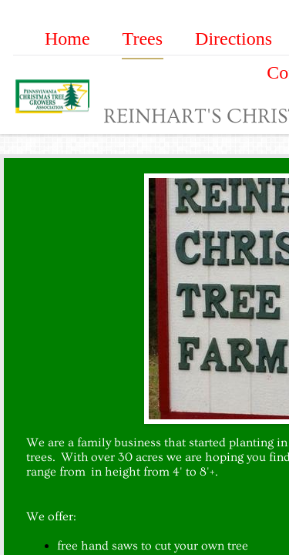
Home (67, 39)
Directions (233, 39)
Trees (143, 39)
